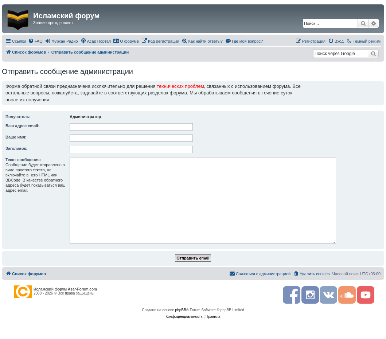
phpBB (180, 310)
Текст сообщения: (23, 159)
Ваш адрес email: (22, 126)
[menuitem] (35, 41)
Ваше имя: (15, 137)
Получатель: (18, 116)
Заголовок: (16, 148)
